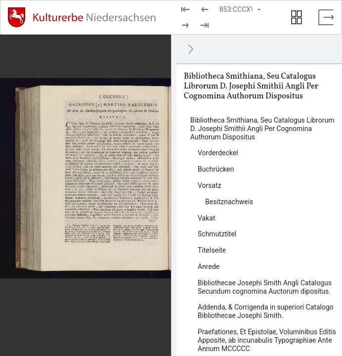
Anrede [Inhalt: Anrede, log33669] (208, 266)
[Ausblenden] (191, 49)
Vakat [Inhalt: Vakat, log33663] (206, 218)
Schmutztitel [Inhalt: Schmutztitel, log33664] (217, 234)
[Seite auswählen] (240, 9)
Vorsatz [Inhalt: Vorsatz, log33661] (209, 185)
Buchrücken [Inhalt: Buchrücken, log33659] (216, 169)
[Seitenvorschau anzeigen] (296, 17)
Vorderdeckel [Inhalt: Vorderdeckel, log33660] (218, 153)
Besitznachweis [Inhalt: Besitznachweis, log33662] (229, 202)
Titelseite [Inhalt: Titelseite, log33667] (212, 250)
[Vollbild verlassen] (326, 17)
